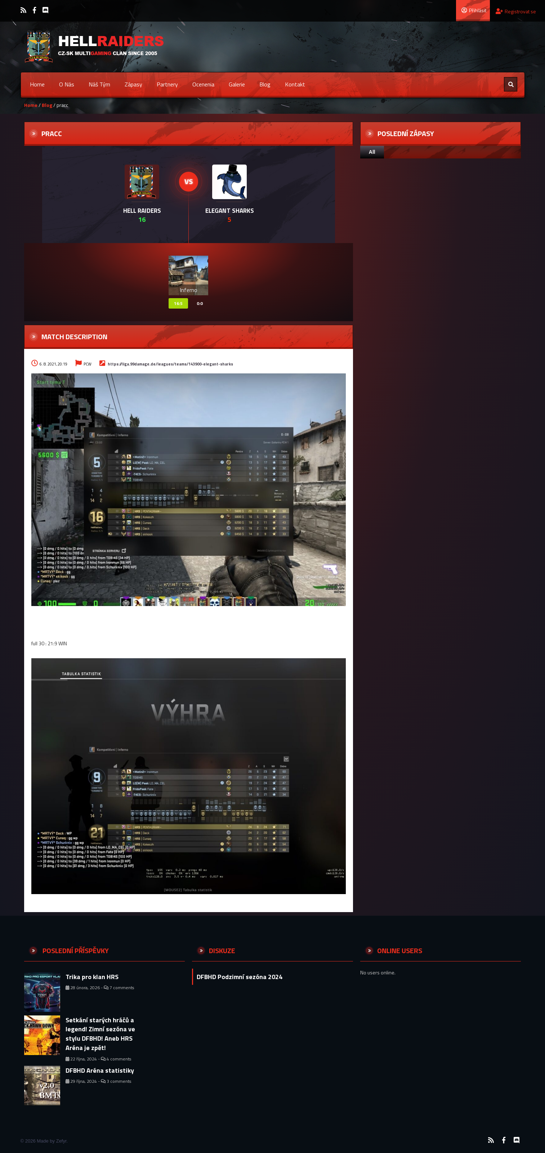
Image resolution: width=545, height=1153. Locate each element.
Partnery (167, 84)
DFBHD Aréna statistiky (100, 1070)
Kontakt (295, 84)
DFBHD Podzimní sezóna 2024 (239, 977)
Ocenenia (203, 84)
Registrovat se (516, 11)
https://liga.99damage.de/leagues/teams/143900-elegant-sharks (170, 364)
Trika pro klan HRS (92, 977)
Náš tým (99, 84)
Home (37, 84)
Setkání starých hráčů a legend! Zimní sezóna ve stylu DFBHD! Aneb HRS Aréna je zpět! (100, 1034)
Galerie (237, 84)
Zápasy (133, 84)
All (372, 152)
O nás (66, 84)
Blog (265, 84)
